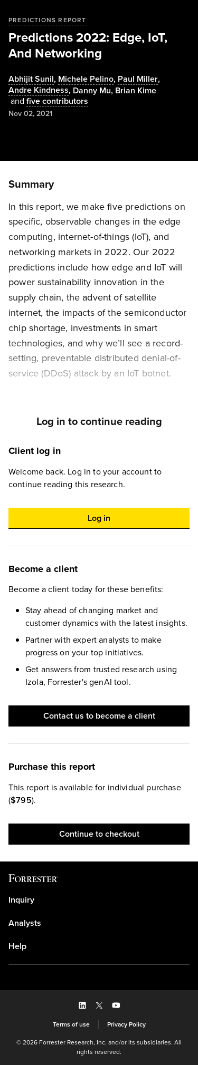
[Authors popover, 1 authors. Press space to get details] (135, 90)
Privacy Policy (126, 1024)
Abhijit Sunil (31, 79)
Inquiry (21, 900)
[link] (99, 900)
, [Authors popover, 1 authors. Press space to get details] (33, 79)
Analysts (24, 923)
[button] (99, 518)
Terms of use (71, 1024)
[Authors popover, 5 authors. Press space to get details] (48, 101)
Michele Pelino (86, 79)
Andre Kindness (38, 90)
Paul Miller (138, 79)
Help (17, 946)
